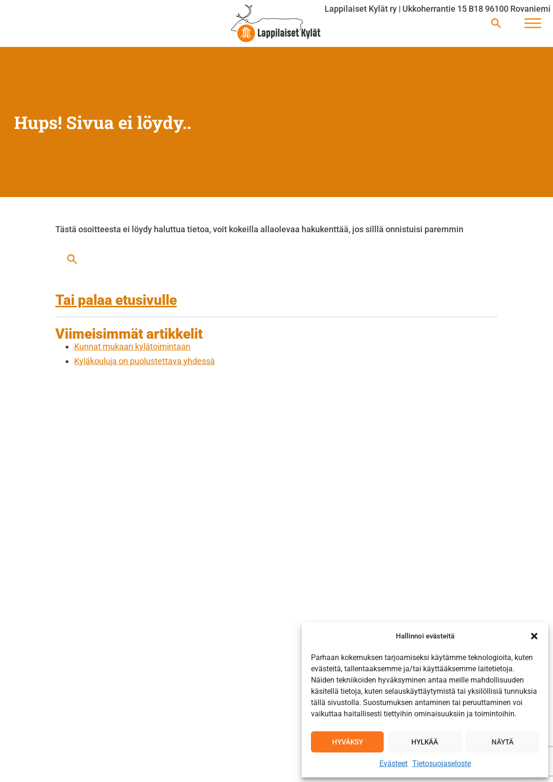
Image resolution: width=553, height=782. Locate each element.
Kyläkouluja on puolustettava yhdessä (144, 361)
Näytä (503, 742)
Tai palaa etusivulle (116, 300)
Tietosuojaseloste (441, 763)
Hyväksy (347, 742)
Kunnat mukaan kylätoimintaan (132, 346)
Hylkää (424, 742)
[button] (534, 636)
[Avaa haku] (496, 24)
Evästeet (393, 763)
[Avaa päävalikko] (533, 24)
